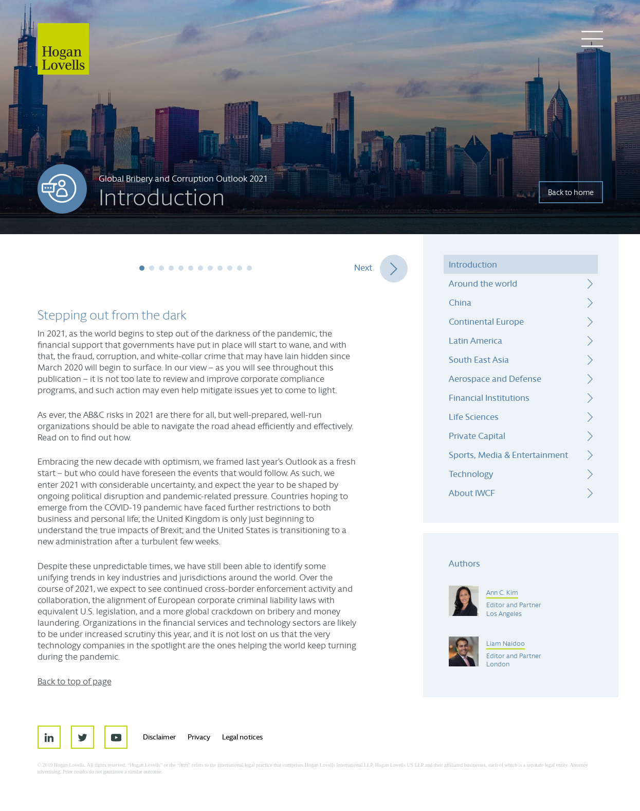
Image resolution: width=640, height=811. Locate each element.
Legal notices (242, 737)
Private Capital (477, 436)
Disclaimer (159, 737)
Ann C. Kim (502, 593)
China (460, 302)
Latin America (475, 340)
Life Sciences (474, 416)
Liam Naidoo (505, 644)
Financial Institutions (489, 397)
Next (363, 267)
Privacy (199, 737)
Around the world (483, 283)
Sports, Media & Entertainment (508, 455)
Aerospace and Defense (495, 378)
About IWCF (472, 493)
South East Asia (479, 359)
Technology (471, 474)
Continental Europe (486, 321)
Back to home (571, 192)
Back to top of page (75, 681)
